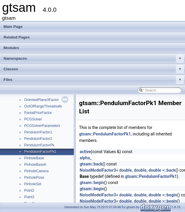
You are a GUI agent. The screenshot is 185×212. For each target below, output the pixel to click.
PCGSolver (33, 119)
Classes (94, 69)
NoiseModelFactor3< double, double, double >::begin (128, 195)
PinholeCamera (36, 171)
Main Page (13, 26)
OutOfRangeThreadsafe (43, 106)
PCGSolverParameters (42, 126)
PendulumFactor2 (38, 139)
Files (94, 80)
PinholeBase (34, 158)
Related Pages (17, 37)
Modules (11, 48)
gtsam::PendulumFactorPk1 (105, 134)
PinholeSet (32, 184)
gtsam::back (91, 164)
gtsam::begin (92, 182)
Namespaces (94, 58)
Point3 (29, 197)
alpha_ (86, 157)
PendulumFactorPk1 (40, 152)
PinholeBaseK (35, 165)
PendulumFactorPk (39, 145)
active (85, 151)
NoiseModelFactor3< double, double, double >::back (128, 170)
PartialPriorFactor (38, 113)
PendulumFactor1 (38, 132)
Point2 (29, 190)
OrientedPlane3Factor (41, 100)
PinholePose (34, 177)
